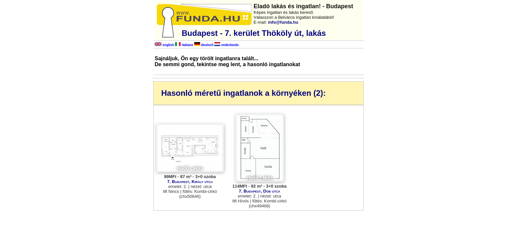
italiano (184, 45)
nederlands (226, 45)
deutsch (204, 45)
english (164, 45)
